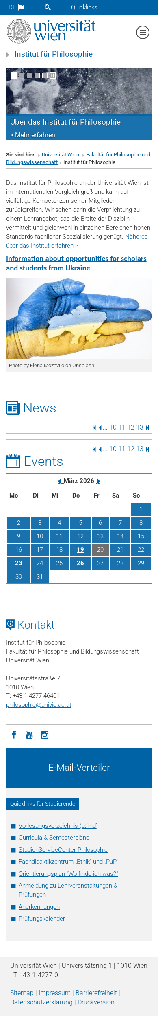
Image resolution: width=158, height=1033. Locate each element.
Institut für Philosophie (54, 54)
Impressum (55, 993)
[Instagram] (44, 734)
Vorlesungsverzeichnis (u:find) (58, 825)
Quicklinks (84, 7)
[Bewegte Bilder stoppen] (53, 75)
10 (113, 427)
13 (139, 427)
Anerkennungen (39, 906)
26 (80, 563)
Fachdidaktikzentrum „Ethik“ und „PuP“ (68, 861)
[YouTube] (29, 734)
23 (18, 563)
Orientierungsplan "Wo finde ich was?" (68, 873)
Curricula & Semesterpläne (54, 837)
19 (80, 549)
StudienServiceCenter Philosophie (63, 849)
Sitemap (22, 993)
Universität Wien (61, 154)
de (16, 7)
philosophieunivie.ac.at (38, 704)
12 (130, 427)
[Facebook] (14, 734)
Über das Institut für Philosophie (65, 122)
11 (122, 427)
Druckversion (96, 1002)
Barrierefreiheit (96, 993)
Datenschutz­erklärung (41, 1002)
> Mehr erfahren (32, 135)
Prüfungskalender (42, 918)
